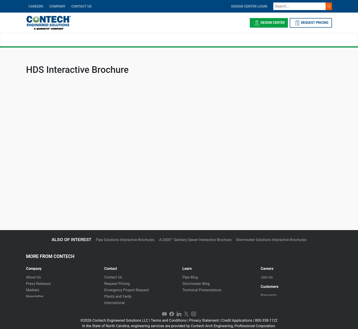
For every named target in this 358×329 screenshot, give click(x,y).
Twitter (186, 309)
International (114, 303)
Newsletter (35, 296)
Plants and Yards (118, 296)
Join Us (267, 277)
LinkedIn (179, 309)
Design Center (269, 23)
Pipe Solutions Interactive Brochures (125, 240)
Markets (32, 290)
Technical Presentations (201, 290)
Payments (269, 295)
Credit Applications (236, 316)
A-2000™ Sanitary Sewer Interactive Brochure (195, 240)
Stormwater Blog (196, 283)
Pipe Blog (190, 277)
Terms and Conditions (169, 316)
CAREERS (36, 6)
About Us (33, 277)
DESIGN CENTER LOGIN (249, 6)
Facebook (171, 309)
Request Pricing (117, 283)
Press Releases (38, 283)
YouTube (164, 309)
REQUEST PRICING (310, 23)
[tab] (61, 267)
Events (31, 303)
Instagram (193, 309)
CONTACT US (81, 6)
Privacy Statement (204, 316)
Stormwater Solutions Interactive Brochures (271, 240)
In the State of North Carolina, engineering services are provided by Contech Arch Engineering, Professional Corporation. (179, 321)
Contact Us (113, 277)
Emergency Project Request (126, 290)
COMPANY (57, 6)
